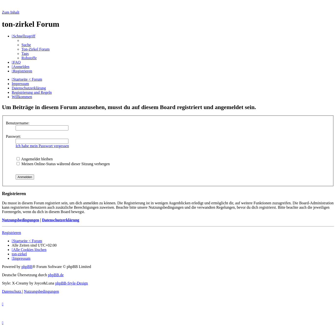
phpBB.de (56, 275)
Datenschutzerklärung (60, 220)
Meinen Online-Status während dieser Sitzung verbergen (63, 164)
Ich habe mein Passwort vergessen (42, 146)
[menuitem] (26, 45)
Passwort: (13, 136)
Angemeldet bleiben (35, 159)
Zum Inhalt (10, 12)
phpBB (26, 267)
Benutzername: (17, 123)
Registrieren (11, 233)
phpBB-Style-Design (71, 283)
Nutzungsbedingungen (20, 220)
